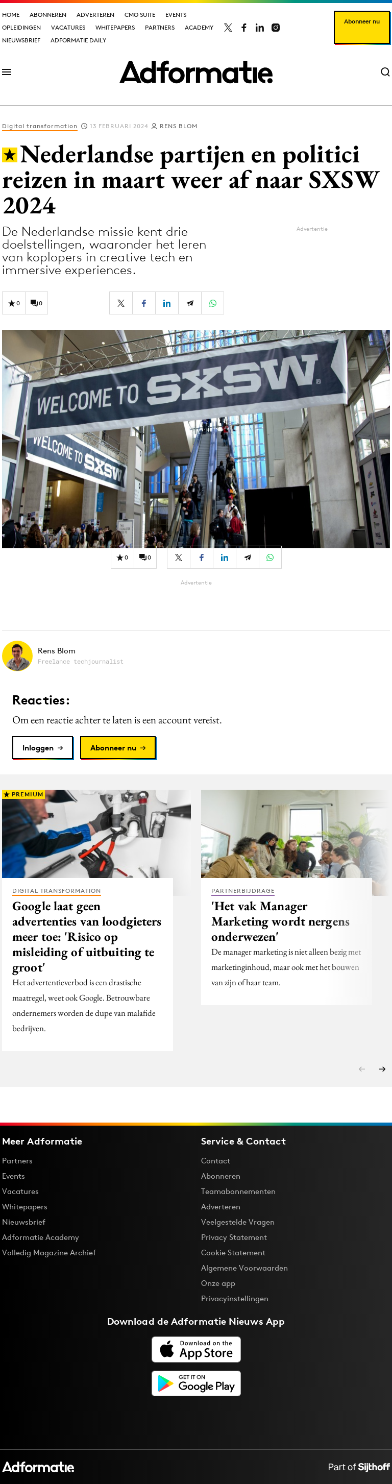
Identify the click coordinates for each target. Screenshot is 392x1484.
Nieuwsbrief (21, 40)
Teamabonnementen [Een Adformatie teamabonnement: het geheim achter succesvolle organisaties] (238, 1191)
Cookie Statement (233, 1252)
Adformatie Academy (40, 1237)
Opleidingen (21, 27)
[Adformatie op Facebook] (244, 27)
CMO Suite (140, 14)
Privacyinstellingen (234, 1298)
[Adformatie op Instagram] (276, 27)
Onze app (218, 1283)
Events (175, 14)
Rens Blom (179, 126)
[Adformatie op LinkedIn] (260, 27)
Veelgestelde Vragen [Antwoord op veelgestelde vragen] (238, 1222)
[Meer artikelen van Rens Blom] (196, 656)
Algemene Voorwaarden (244, 1268)
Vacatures (68, 27)
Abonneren (48, 14)
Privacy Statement (234, 1237)
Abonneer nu (362, 21)
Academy (199, 27)
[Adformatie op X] (228, 27)
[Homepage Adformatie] (196, 72)
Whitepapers (115, 27)
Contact (215, 1160)
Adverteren (95, 14)
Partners (160, 27)
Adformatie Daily (78, 40)
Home (10, 14)
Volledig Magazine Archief (49, 1252)
